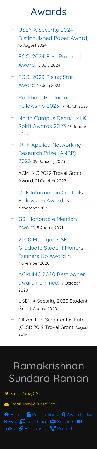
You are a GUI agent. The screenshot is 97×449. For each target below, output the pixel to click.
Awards (49, 11)
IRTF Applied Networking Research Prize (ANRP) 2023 (49, 152)
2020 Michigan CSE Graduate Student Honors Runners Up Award (50, 247)
